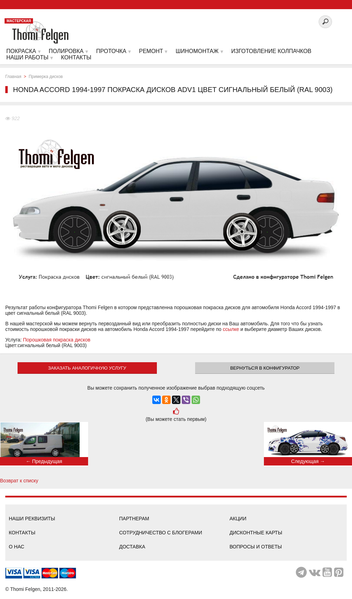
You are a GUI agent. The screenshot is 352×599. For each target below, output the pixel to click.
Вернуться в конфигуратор (265, 368)
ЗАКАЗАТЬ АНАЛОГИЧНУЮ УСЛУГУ (87, 368)
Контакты (22, 532)
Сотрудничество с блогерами (160, 532)
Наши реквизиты (32, 518)
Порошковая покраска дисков (57, 340)
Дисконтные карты (256, 532)
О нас (16, 546)
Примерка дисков (46, 76)
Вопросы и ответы (256, 546)
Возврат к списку (19, 480)
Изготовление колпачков (271, 51)
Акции (238, 518)
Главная (13, 76)
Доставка (132, 546)
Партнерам (134, 518)
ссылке (231, 329)
